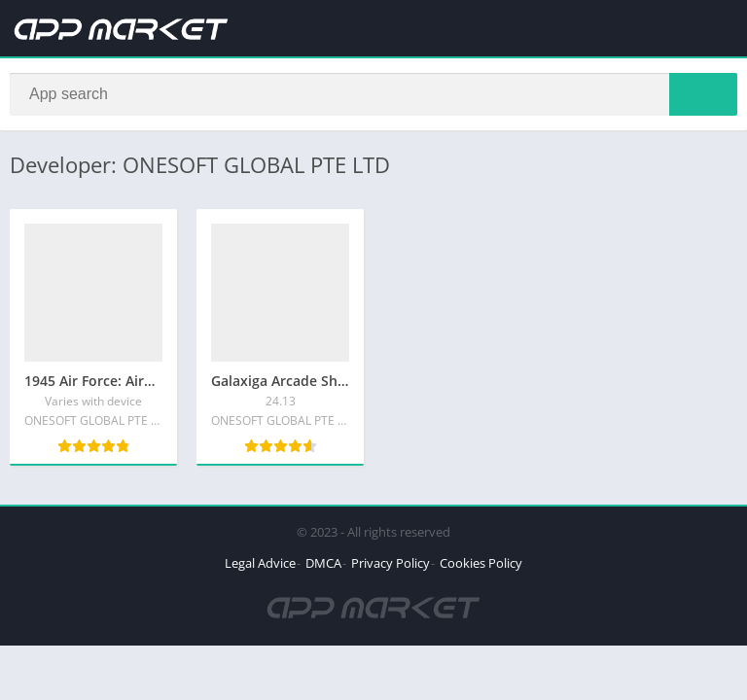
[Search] (373, 94)
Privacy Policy (390, 563)
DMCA (323, 563)
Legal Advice (260, 563)
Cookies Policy (481, 563)
